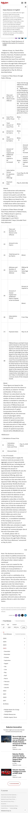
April (5, 675)
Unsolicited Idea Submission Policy (9, 806)
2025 (4, 641)
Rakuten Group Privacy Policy (8, 799)
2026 (4, 638)
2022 (4, 691)
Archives (6, 704)
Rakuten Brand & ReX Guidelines (8, 794)
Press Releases (6, 620)
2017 (4, 700)
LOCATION (4, 790)
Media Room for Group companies (12, 710)
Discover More (14, 783)
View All (6, 687)
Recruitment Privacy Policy (7, 801)
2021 (4, 694)
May (5, 672)
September (7, 660)
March (5, 678)
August (5, 663)
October (6, 657)
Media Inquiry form (11, 717)
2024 (4, 645)
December (6, 651)
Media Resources (10, 714)
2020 (4, 697)
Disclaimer (3, 803)
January (6, 684)
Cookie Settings (13, 808)
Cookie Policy (4, 808)
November (6, 654)
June (5, 669)
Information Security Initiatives (8, 797)
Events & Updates (19, 620)
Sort (23, 627)
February (6, 681)
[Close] (25, 7)
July (4, 666)
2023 (4, 648)
